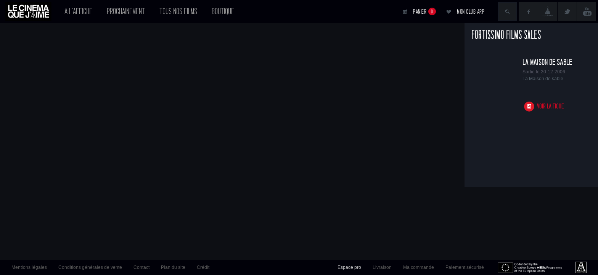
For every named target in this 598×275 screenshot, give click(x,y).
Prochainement (126, 11)
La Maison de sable (547, 62)
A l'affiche (78, 11)
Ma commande (418, 267)
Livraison (382, 267)
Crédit (203, 267)
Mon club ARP (470, 11)
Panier (424, 11)
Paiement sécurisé (464, 267)
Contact (141, 267)
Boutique (223, 11)
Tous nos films (178, 11)
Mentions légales (29, 267)
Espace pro (349, 267)
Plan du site (173, 267)
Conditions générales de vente (90, 267)
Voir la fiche (550, 106)
